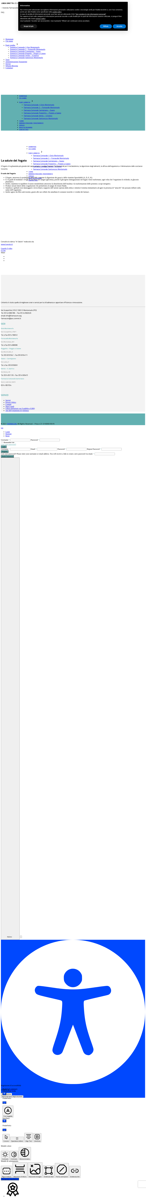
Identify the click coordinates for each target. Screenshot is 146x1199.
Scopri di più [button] (28, 26)
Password (35, 440)
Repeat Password (94, 449)
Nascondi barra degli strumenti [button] (12, 1096)
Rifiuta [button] (105, 26)
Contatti (8, 404)
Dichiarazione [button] (6, 1094)
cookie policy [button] (56, 12)
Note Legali (9, 406)
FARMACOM (12, 423)
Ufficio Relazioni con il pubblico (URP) (20, 408)
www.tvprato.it (7, 244)
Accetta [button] (119, 26)
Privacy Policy (10, 402)
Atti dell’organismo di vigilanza (17, 411)
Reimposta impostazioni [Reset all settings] (10, 1179)
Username (5, 440)
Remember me (9, 442)
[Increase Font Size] (4, 1093)
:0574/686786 (13, 3)
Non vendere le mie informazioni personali (90, 14)
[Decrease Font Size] (4, 1102)
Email (33, 449)
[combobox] (10, 699)
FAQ (2, 12)
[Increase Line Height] (4, 1120)
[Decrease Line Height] (4, 1130)
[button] (6, 248)
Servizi (8, 400)
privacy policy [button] (40, 19)
